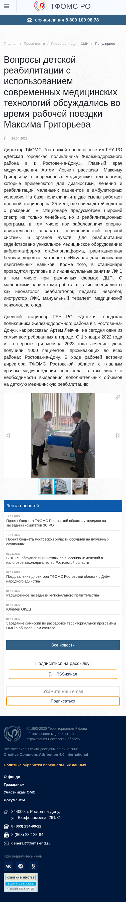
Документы (14, 800)
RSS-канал (63, 674)
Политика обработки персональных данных (45, 765)
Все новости (63, 645)
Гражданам (14, 784)
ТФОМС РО (62, 6)
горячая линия (63, 20)
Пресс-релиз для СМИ (70, 44)
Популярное (105, 44)
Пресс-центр (34, 44)
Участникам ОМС (19, 792)
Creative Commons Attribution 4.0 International (46, 754)
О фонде (12, 776)
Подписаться (63, 701)
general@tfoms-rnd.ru (31, 843)
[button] (118, 397)
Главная (11, 44)
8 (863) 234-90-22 (26, 826)
